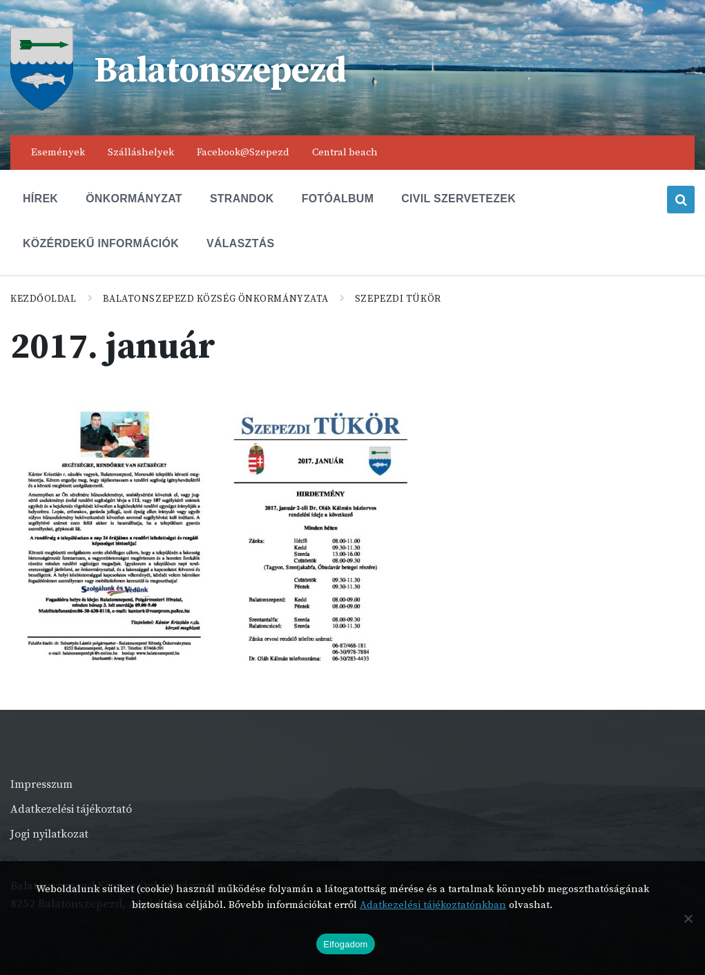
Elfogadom (345, 944)
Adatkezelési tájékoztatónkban (433, 904)
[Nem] (688, 918)
